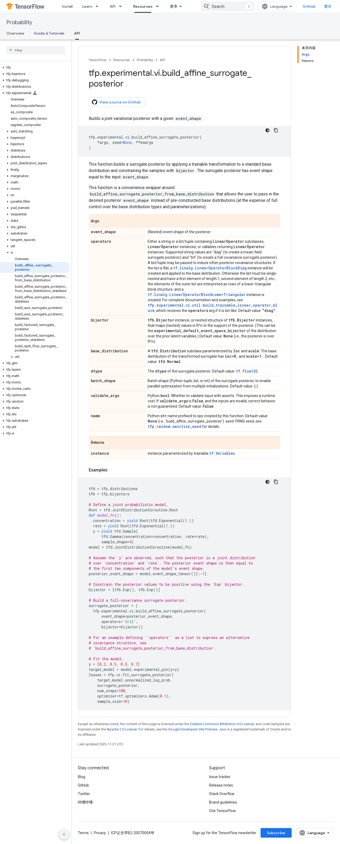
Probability (19, 22)
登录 (328, 6)
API (113, 6)
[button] (34, 67)
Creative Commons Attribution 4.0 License (222, 724)
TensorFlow (98, 60)
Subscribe (276, 832)
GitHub (309, 6)
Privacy (100, 833)
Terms (83, 833)
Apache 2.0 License (122, 729)
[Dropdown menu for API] (122, 6)
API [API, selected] (77, 33)
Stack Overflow (222, 794)
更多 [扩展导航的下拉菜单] (173, 6)
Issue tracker (220, 777)
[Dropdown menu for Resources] (158, 6)
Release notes (221, 785)
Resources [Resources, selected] (142, 6)
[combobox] (227, 6)
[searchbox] (35, 50)
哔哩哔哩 (85, 802)
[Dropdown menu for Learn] (98, 6)
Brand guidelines (223, 802)
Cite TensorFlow (222, 811)
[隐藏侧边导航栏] (64, 834)
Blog (81, 777)
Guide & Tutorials (49, 33)
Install (67, 6)
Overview (15, 33)
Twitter (84, 794)
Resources (121, 60)
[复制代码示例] (276, 130)
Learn (87, 6)
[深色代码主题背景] (267, 130)
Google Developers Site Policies (192, 729)
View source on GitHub (116, 102)
